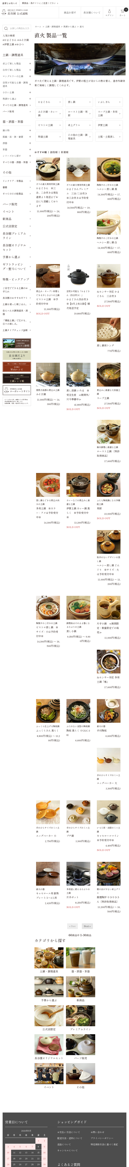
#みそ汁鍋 (23, 40)
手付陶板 (102, 730)
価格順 (53, 152)
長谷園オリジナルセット (14, 247)
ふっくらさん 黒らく (47, 730)
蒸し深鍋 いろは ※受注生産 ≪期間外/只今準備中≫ (78, 395)
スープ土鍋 (103, 398)
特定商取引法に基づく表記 (105, 1073)
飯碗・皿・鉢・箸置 (13, 136)
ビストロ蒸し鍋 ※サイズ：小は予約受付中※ (47, 631)
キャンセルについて (68, 1079)
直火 (82, 26)
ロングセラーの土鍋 (13, 76)
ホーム (38, 26)
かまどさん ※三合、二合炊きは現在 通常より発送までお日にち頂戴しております (47, 196)
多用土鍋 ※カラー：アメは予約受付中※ (47, 513)
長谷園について (92, 12)
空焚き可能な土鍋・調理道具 (15, 84)
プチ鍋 (70, 835)
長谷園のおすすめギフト (15, 297)
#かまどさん (9, 40)
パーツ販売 (8, 111)
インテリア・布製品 (13, 181)
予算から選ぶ (11, 257)
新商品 (7, 219)
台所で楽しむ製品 (12, 69)
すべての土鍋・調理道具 (15, 105)
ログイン (109, 15)
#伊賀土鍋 (8, 44)
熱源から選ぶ (70, 26)
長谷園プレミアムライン (14, 235)
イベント (8, 211)
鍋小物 (6, 130)
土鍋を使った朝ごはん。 (15, 304)
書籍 (5, 187)
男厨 (99, 508)
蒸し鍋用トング (105, 345)
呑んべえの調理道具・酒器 (15, 312)
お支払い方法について (69, 1060)
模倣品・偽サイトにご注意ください (39, 3)
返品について (64, 1073)
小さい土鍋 (8, 92)
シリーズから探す (12, 155)
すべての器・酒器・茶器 (15, 162)
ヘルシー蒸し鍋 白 (107, 242)
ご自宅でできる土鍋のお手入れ (15, 289)
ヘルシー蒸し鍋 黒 (107, 189)
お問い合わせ (98, 1060)
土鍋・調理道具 (52, 26)
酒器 (5, 143)
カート (122, 15)
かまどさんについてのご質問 (73, 1109)
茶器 (5, 149)
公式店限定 (10, 226)
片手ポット (72, 897)
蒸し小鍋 (71, 631)
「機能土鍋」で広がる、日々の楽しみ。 (15, 322)
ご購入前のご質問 (67, 1103)
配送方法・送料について (70, 1067)
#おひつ (19, 44)
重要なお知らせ (9, 3)
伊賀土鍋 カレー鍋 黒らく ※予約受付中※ (78, 513)
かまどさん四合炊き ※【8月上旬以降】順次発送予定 (78, 303)
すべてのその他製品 (13, 193)
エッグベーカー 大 (107, 783)
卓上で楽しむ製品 (12, 63)
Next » (87, 926)
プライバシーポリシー (103, 1067)
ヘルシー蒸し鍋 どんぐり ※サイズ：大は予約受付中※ (108, 570)
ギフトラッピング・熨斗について (14, 266)
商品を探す (70, 12)
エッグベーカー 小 (46, 835)
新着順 (64, 152)
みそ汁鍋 (41, 394)
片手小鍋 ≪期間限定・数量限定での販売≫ (108, 628)
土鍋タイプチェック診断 (15, 330)
